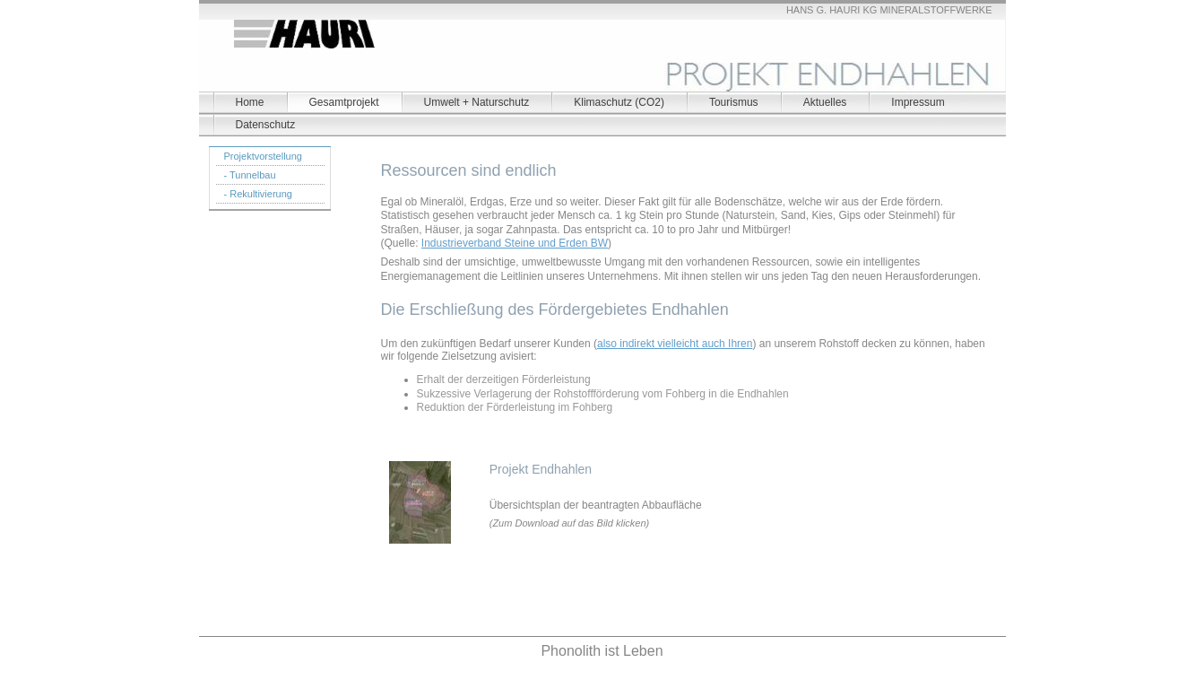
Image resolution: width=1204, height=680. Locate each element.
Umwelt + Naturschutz (477, 102)
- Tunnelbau (250, 175)
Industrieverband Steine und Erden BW (514, 243)
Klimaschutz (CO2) (619, 102)
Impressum (917, 102)
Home (250, 102)
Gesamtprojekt (344, 102)
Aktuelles (825, 102)
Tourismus (733, 102)
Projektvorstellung (263, 156)
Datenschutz (266, 124)
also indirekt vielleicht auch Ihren (674, 343)
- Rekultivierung (258, 193)
